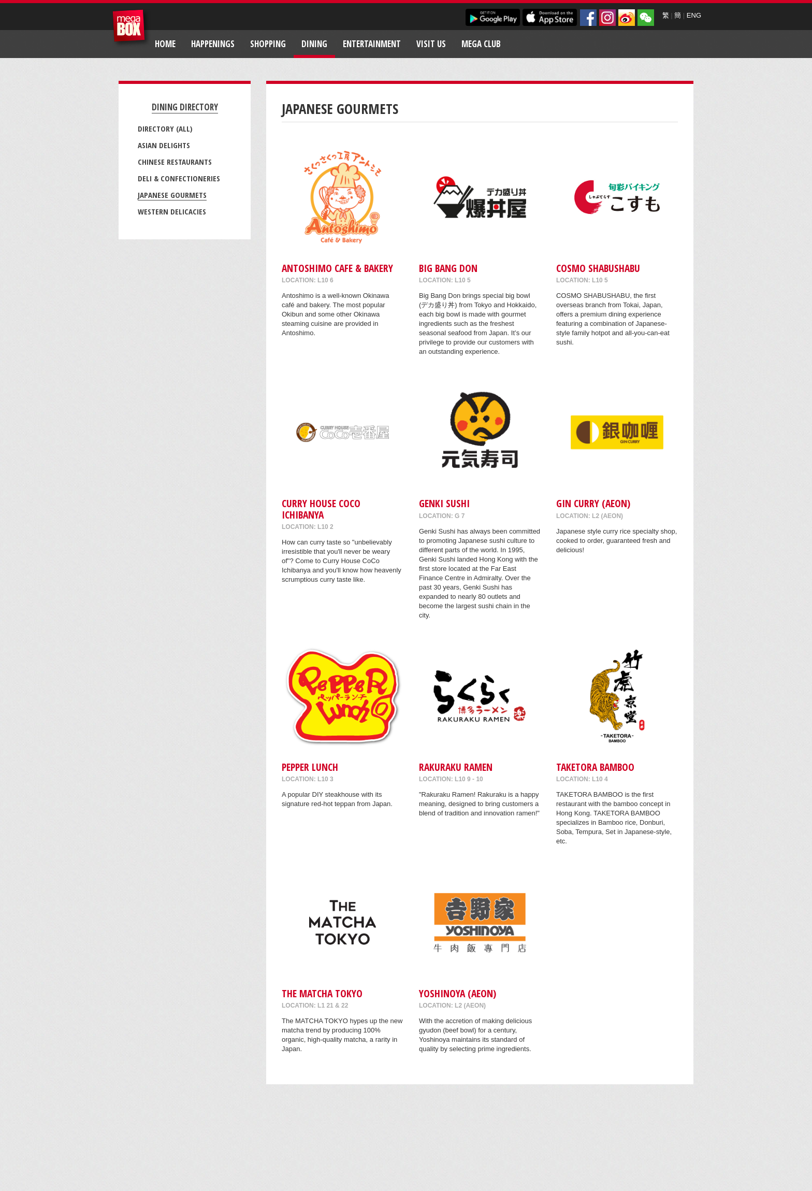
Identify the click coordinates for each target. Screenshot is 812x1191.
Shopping (268, 44)
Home (165, 44)
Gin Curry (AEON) (593, 503)
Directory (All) (165, 128)
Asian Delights (164, 145)
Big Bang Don (448, 268)
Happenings (213, 44)
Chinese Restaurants (175, 161)
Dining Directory (185, 107)
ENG (694, 15)
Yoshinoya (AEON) (457, 993)
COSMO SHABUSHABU (598, 268)
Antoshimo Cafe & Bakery (337, 268)
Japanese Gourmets (172, 195)
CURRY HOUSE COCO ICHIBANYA (321, 508)
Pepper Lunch (310, 767)
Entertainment (372, 44)
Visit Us (431, 44)
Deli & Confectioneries (179, 178)
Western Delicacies (172, 211)
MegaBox (131, 28)
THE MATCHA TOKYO (322, 993)
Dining (314, 44)
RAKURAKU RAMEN (455, 767)
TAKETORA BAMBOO (595, 767)
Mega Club (481, 44)
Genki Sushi (444, 503)
